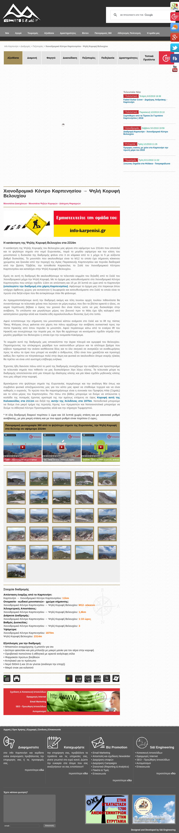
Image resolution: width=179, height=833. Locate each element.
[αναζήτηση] (140, 15)
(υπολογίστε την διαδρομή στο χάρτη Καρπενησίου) (35, 286)
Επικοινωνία (54, 729)
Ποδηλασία (107, 57)
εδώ (41, 770)
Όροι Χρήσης (18, 729)
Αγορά (18, 33)
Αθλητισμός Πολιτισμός (129, 33)
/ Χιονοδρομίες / (132, 128)
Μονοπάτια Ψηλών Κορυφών (43, 203)
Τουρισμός (33, 33)
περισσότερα (32, 770)
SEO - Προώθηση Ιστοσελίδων (31, 706)
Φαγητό (51, 57)
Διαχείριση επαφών (103, 759)
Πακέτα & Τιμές (101, 770)
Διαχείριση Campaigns (105, 763)
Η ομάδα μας (153, 33)
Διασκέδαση (70, 57)
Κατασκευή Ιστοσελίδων (149, 752)
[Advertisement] (66, 76)
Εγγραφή (31, 729)
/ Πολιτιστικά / (131, 96)
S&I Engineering (162, 747)
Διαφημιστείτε (28, 747)
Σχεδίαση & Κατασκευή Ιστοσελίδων (28, 692)
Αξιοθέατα (49, 33)
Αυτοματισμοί (39, 711)
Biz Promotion (116, 747)
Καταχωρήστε (74, 747)
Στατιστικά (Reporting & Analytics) (111, 766)
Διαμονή (32, 57)
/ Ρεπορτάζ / (130, 144)
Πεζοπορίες (38, 46)
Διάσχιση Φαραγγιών (69, 203)
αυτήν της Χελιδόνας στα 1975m (71, 400)
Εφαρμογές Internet (36, 697)
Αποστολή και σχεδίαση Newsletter (111, 756)
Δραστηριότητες (68, 33)
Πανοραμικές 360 (103, 33)
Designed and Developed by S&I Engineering (153, 830)
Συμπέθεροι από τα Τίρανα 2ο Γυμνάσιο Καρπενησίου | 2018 (143, 116)
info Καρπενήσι (11, 46)
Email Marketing (38, 701)
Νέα (7, 33)
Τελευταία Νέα (132, 92)
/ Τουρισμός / (131, 160)
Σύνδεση (42, 729)
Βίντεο (85, 33)
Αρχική (6, 729)
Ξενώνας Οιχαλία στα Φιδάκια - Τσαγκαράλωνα (146, 163)
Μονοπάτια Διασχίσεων (15, 203)
